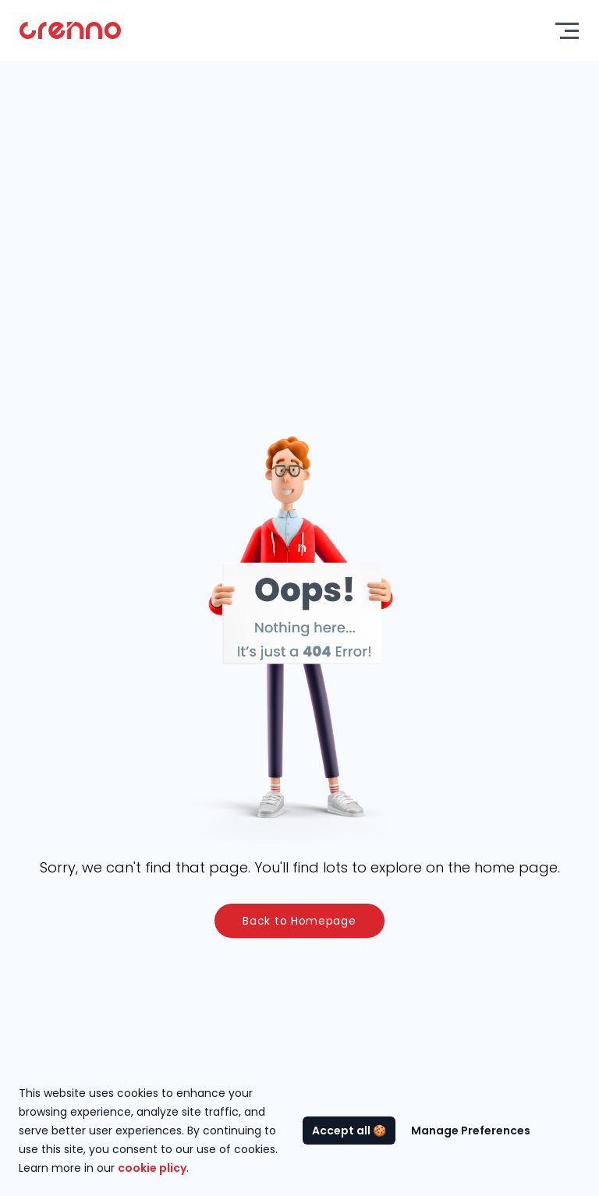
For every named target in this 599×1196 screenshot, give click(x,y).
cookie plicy (152, 1168)
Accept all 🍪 (349, 1130)
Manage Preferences (470, 1130)
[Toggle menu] (567, 30)
